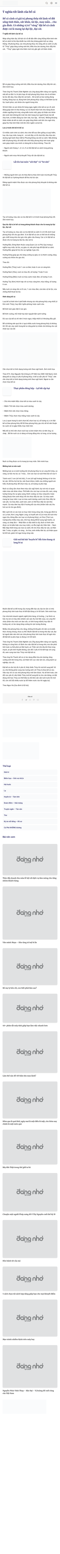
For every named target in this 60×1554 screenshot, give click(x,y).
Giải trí (6, 772)
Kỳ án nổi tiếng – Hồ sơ (13, 821)
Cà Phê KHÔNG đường (12, 828)
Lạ (5, 791)
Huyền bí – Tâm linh (12, 797)
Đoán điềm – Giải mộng (13, 803)
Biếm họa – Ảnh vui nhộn (14, 778)
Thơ (5, 815)
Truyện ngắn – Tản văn (13, 809)
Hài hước (7, 784)
